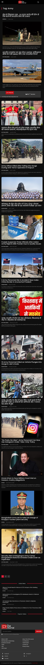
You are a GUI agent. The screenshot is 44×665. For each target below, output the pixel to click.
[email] (18, 631)
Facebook (7, 653)
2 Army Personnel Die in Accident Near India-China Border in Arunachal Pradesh (20, 281)
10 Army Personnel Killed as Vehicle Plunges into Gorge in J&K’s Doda (21, 363)
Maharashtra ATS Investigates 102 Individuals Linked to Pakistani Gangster (21, 595)
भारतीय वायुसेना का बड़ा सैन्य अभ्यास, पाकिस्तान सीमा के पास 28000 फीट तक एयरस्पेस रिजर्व (22, 53)
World (3, 482)
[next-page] (8, 576)
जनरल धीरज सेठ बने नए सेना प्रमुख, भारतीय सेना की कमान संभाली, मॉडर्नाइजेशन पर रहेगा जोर (20, 129)
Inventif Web (35, 663)
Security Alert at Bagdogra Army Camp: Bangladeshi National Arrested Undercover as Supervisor (20, 558)
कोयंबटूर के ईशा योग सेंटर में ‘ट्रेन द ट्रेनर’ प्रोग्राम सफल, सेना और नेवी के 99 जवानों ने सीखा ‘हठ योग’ (21, 205)
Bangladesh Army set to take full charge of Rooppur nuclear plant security (19, 518)
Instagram (28, 653)
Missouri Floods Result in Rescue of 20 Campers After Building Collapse (20, 588)
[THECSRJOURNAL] (22, 1)
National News (6, 56)
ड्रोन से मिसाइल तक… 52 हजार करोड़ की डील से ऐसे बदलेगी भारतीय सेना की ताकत (21, 15)
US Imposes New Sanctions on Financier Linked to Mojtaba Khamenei (19, 601)
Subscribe (38, 631)
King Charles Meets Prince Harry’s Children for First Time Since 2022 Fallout (22, 608)
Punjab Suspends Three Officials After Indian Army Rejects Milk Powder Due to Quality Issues (21, 243)
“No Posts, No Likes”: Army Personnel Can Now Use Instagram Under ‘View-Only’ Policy (20, 441)
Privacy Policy (16, 634)
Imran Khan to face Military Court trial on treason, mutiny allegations (18, 479)
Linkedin (6, 656)
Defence (4, 19)
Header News (4, 208)
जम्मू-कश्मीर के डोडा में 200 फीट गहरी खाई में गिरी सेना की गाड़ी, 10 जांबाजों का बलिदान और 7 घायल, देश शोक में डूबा (21, 402)
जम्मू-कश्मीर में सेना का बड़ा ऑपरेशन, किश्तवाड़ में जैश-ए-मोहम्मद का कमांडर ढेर (21, 319)
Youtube (6, 658)
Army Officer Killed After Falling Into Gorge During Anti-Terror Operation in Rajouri (19, 167)
